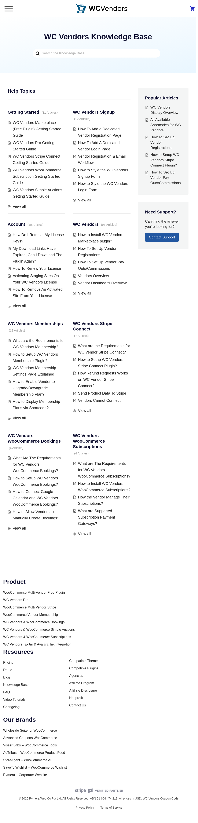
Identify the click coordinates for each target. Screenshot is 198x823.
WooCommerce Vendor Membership (30, 615)
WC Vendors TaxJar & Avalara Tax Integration (37, 644)
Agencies (76, 675)
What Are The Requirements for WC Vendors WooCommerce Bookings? (37, 464)
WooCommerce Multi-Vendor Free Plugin (34, 592)
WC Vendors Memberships (35, 323)
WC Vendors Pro (15, 600)
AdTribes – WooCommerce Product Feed (34, 752)
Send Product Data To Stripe (102, 393)
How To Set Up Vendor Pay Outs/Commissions (165, 177)
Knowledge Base (16, 685)
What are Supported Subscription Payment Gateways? (96, 517)
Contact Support (162, 237)
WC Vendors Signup (94, 112)
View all (19, 206)
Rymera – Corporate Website (25, 775)
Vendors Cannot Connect (99, 400)
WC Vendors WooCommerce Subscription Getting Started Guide (37, 176)
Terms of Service (111, 807)
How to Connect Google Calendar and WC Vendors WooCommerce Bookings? (35, 498)
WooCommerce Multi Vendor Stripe (29, 607)
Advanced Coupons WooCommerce (30, 738)
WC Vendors (86, 224)
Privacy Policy (85, 807)
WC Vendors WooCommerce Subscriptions (89, 441)
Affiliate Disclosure (83, 690)
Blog (6, 677)
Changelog (11, 707)
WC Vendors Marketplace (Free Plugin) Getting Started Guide (37, 129)
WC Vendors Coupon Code (161, 798)
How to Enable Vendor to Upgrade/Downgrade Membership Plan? (34, 388)
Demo (7, 670)
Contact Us (77, 705)
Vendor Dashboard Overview (102, 283)
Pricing (8, 662)
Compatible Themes (84, 661)
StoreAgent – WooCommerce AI (27, 760)
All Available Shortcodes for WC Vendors (165, 125)
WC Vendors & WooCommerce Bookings (34, 622)
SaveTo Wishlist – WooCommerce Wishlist (35, 767)
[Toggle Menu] (8, 8)
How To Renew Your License (37, 268)
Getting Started (23, 112)
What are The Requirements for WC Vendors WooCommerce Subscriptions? (104, 469)
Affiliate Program (81, 683)
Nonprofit (76, 698)
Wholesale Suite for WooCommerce (30, 730)
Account (16, 224)
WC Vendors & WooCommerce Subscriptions (37, 637)
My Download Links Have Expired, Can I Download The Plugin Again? (37, 254)
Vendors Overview (93, 276)
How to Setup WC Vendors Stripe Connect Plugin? (164, 160)
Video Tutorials (14, 699)
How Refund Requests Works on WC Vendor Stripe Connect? (103, 379)
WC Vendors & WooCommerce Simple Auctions (39, 629)
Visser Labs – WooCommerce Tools (30, 745)
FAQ (6, 692)
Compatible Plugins (83, 668)
